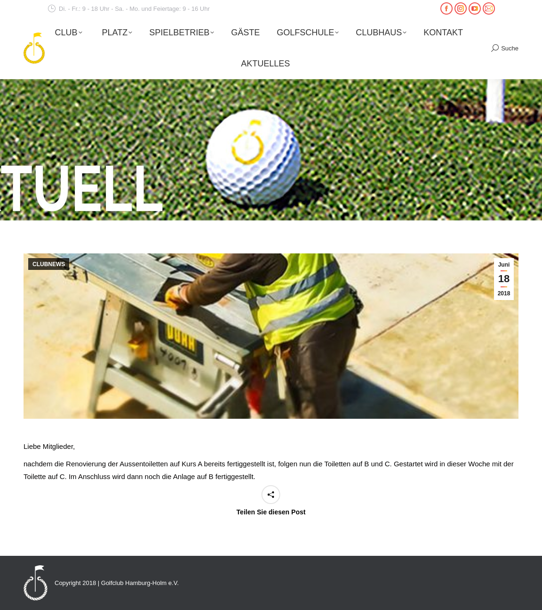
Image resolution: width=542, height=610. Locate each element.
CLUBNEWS (48, 264)
